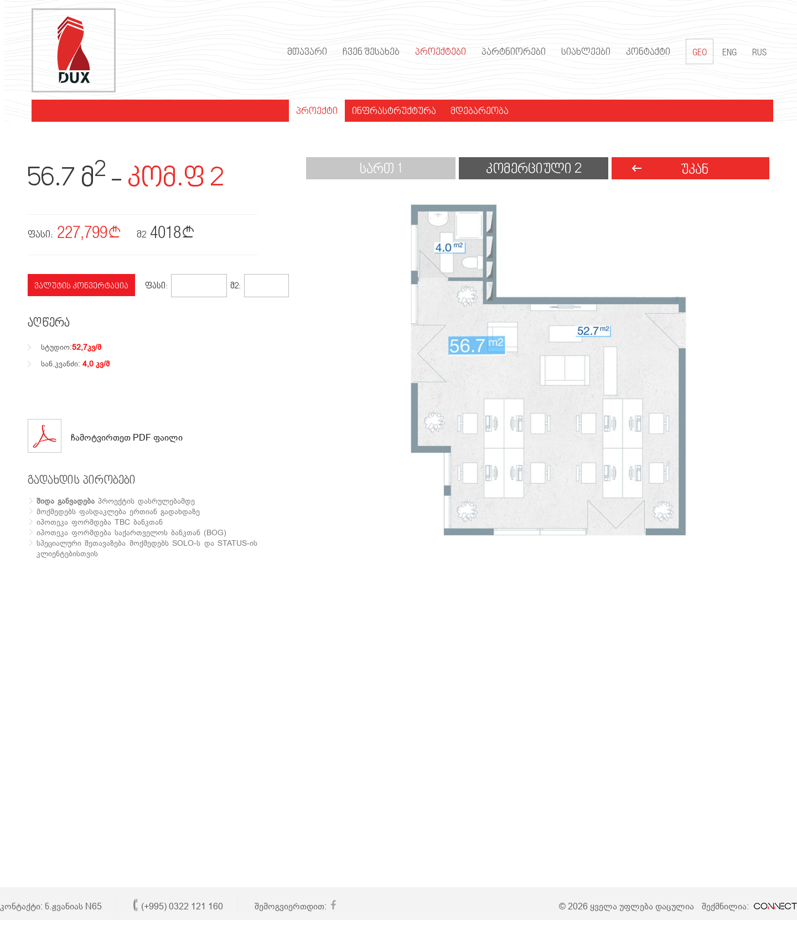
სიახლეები (582, 52)
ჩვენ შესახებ (367, 52)
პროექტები (436, 52)
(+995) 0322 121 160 (182, 906)
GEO (696, 51)
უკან (694, 170)
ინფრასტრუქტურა (390, 112)
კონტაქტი (644, 52)
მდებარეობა (476, 112)
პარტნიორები (510, 52)
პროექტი (313, 112)
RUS (755, 53)
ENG (725, 53)
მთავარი (303, 52)
